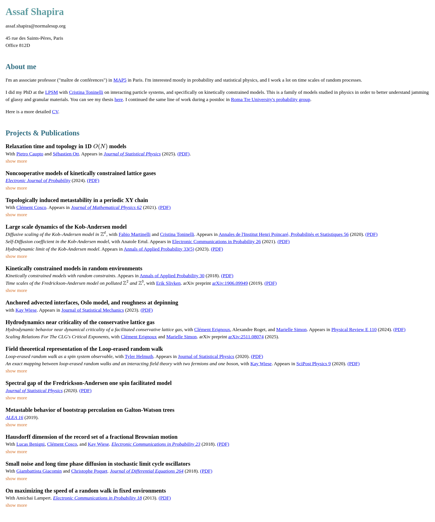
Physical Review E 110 (354, 329)
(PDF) (183, 154)
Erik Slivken (168, 283)
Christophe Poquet (89, 471)
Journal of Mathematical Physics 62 (106, 207)
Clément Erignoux (212, 329)
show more (16, 161)
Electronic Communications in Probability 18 (97, 498)
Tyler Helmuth (139, 356)
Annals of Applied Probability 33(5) (159, 249)
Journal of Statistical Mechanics (92, 310)
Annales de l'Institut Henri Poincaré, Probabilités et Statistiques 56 (284, 234)
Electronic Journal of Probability (38, 180)
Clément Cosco (31, 207)
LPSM (51, 92)
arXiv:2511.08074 (246, 336)
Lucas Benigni (30, 444)
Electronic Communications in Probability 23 (156, 444)
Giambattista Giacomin (39, 471)
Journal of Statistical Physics (132, 154)
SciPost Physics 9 (313, 363)
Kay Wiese (26, 310)
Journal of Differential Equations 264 (146, 471)
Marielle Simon (291, 329)
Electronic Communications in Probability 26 (216, 241)
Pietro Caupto (29, 154)
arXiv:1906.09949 (230, 283)
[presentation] (100, 146)
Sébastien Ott (66, 154)
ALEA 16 (14, 417)
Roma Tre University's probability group (270, 99)
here (119, 99)
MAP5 (120, 80)
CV (55, 111)
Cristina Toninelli (86, 92)
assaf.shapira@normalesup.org (35, 26)
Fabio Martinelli (135, 234)
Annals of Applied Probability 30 (172, 275)
